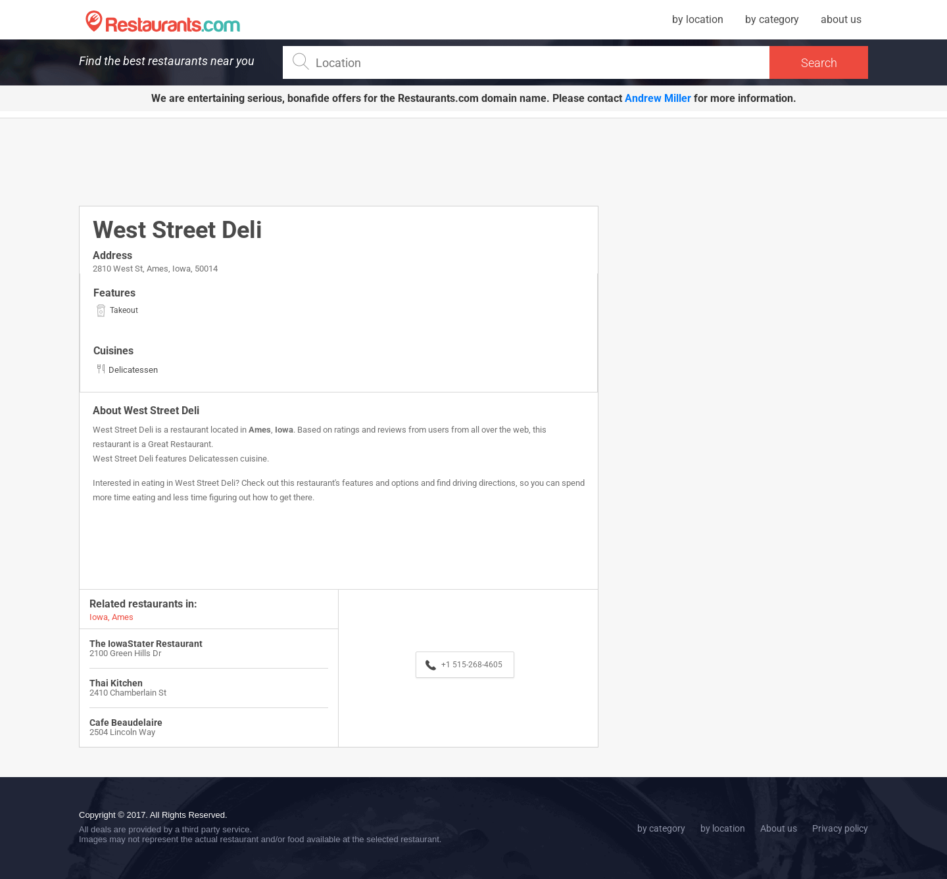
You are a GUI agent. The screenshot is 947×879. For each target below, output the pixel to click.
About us (778, 828)
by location (697, 19)
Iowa (284, 430)
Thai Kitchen (116, 683)
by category (772, 19)
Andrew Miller (658, 98)
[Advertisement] (338, 161)
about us (841, 19)
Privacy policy (840, 828)
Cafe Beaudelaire (125, 722)
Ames (260, 430)
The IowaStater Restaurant (146, 643)
